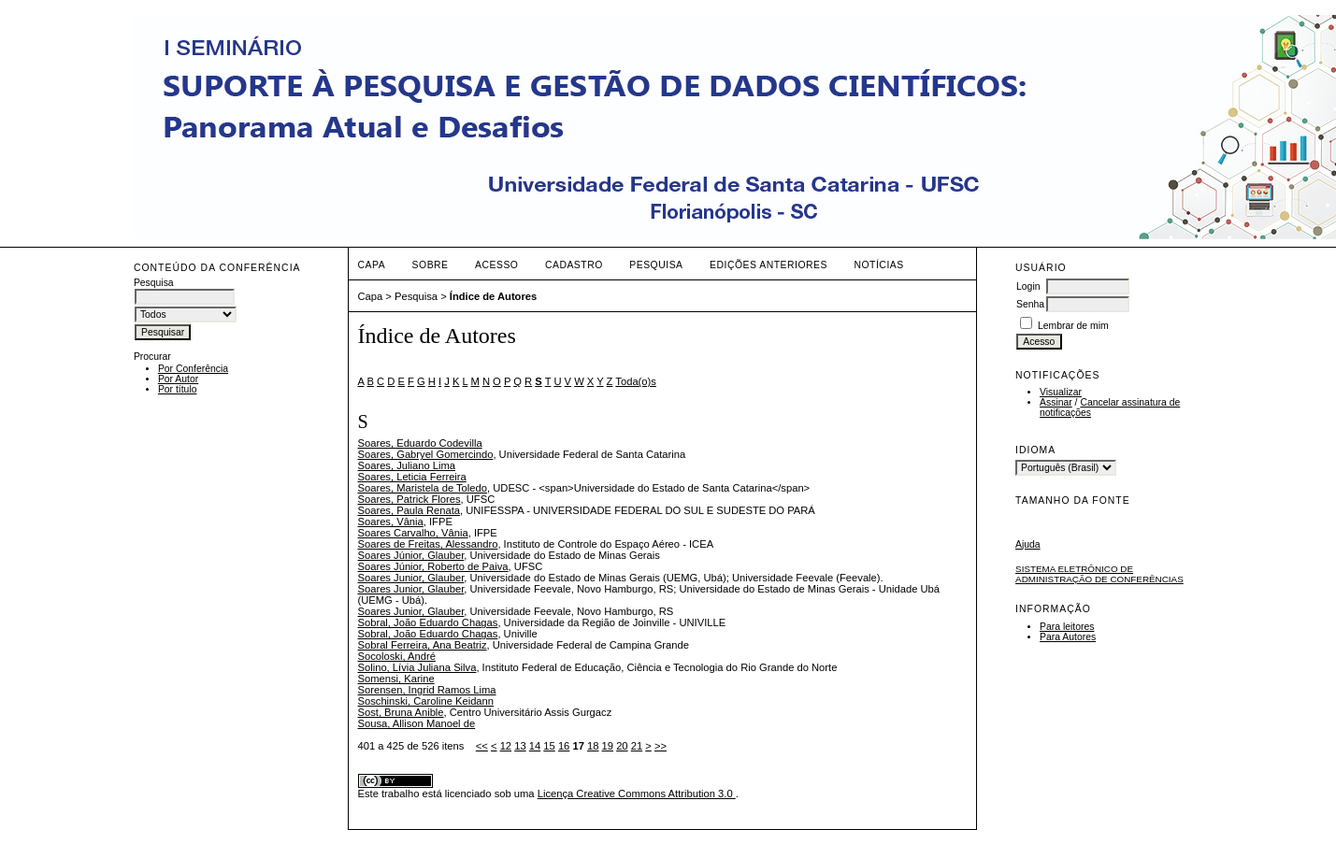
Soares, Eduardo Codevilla (420, 443)
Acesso (496, 265)
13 (519, 745)
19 (607, 745)
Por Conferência (193, 369)
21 (636, 745)
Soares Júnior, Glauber (411, 555)
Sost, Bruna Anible (401, 712)
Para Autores (1068, 637)
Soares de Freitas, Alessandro (428, 544)
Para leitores (1067, 627)
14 (534, 745)
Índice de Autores (493, 296)
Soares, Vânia (391, 521)
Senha (1030, 304)
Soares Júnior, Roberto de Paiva (433, 566)
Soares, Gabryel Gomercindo (426, 454)
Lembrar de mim (1073, 326)
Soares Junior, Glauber (411, 577)
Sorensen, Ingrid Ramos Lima (427, 689)
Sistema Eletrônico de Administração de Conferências (1099, 574)
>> (660, 745)
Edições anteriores (768, 265)
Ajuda (1028, 544)
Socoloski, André (397, 656)
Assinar (1056, 402)
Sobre (430, 265)
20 (621, 745)
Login (1028, 286)
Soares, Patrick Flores (409, 499)
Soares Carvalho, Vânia (413, 532)
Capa (372, 265)
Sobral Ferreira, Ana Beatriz (422, 645)
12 (505, 745)
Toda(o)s (635, 381)
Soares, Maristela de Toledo (422, 487)
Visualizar (1061, 392)
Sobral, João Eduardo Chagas (428, 622)
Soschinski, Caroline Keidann (426, 701)
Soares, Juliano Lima (406, 465)
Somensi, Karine (396, 678)
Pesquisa (655, 265)
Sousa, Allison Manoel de (417, 723)
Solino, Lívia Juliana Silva (417, 667)
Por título (177, 389)
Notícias (878, 265)
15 (548, 745)
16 (563, 745)
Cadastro (574, 265)
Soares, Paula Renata (409, 510)
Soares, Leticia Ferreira (412, 476)
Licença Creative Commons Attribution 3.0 (637, 793)
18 (592, 745)
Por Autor (178, 379)
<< (482, 745)
